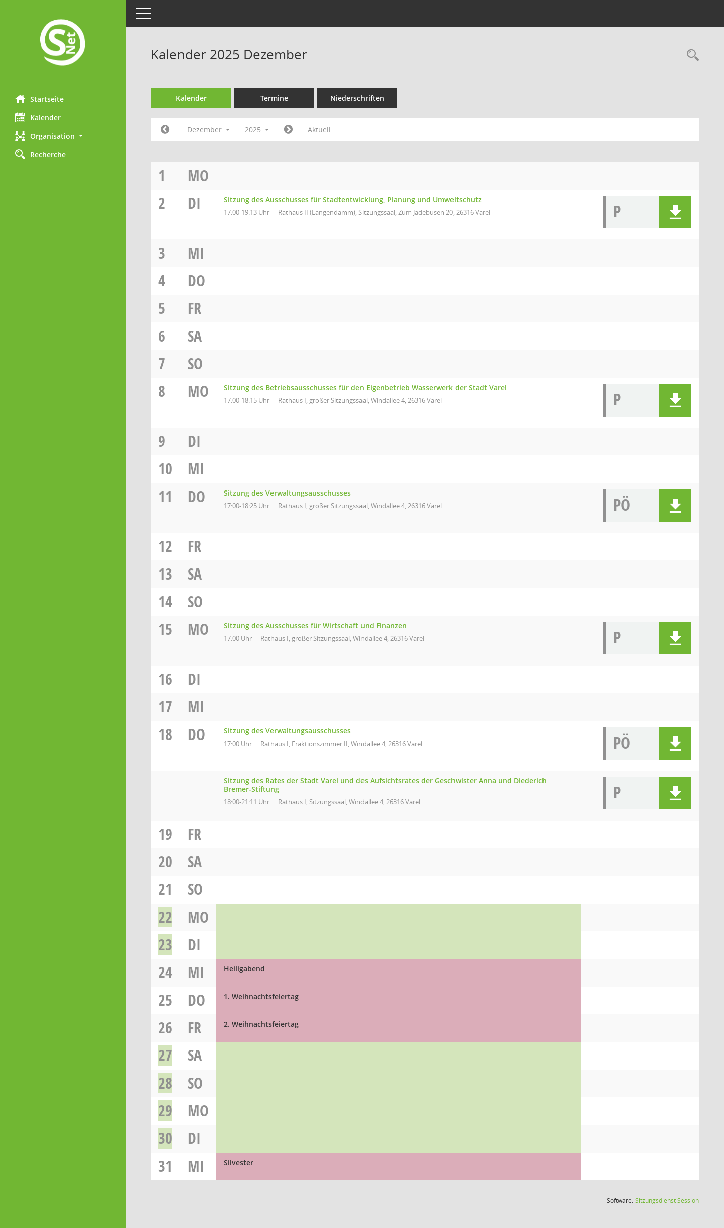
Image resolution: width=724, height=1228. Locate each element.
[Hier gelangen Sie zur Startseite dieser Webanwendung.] (63, 43)
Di (194, 203)
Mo (198, 175)
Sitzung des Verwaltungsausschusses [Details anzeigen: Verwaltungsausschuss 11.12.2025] (287, 493)
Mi (196, 252)
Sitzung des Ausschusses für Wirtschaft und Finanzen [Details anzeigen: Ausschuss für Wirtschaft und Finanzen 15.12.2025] (315, 625)
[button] (63, 136)
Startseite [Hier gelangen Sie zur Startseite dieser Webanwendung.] (39, 99)
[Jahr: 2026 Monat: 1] (288, 130)
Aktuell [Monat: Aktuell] (319, 129)
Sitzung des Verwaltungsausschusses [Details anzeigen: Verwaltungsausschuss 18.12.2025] (287, 730)
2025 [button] (257, 129)
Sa (195, 335)
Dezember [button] (208, 129)
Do (196, 280)
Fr (194, 308)
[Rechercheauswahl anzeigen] (690, 55)
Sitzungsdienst (667, 1200)
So (195, 363)
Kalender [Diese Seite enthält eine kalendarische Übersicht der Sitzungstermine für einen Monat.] (38, 117)
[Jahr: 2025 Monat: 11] (165, 130)
